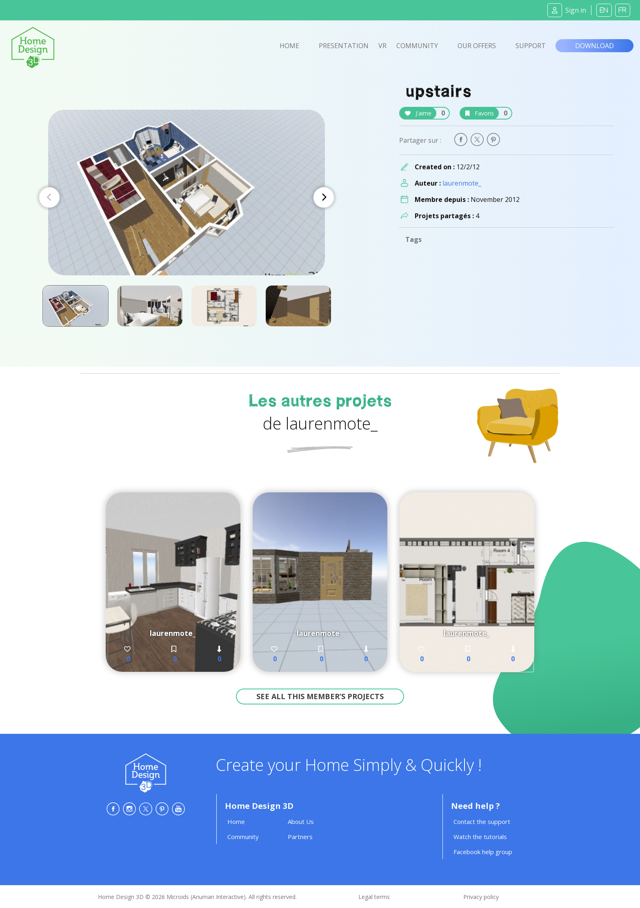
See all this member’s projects (320, 696)
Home (289, 45)
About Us (301, 821)
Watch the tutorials (480, 837)
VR (382, 45)
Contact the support (481, 821)
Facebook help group (482, 852)
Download (594, 45)
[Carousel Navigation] (186, 197)
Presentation (344, 45)
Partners (300, 837)
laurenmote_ (461, 183)
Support (531, 45)
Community (417, 45)
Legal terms (374, 897)
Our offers (477, 45)
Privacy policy (481, 897)
